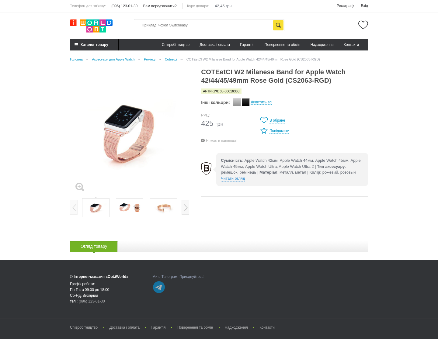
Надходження (322, 45)
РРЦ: (205, 115)
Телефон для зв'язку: (88, 6)
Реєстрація (346, 6)
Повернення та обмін (282, 45)
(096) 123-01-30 (124, 6)
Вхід (364, 6)
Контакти (351, 45)
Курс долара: (198, 6)
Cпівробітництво (175, 45)
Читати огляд (233, 178)
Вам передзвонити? (160, 6)
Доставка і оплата (215, 45)
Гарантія (247, 45)
